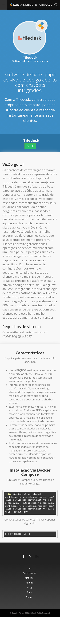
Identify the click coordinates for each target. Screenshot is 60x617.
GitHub (30, 146)
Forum (29, 582)
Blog (29, 587)
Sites (29, 592)
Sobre (29, 597)
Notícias (29, 577)
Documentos (29, 573)
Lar (29, 568)
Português (43, 4)
